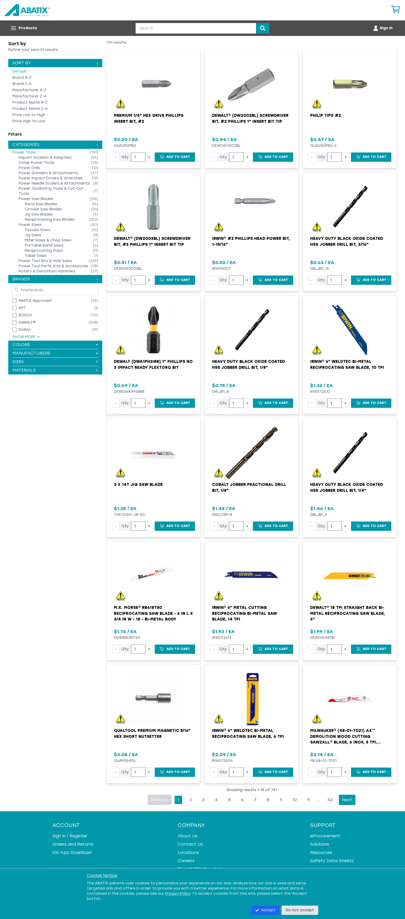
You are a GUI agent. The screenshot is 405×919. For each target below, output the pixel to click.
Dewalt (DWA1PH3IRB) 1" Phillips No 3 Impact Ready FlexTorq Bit (153, 364)
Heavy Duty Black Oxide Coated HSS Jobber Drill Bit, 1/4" (346, 487)
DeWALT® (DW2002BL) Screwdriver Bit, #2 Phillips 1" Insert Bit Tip (250, 118)
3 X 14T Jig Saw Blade (138, 484)
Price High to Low (28, 121)
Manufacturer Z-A (29, 96)
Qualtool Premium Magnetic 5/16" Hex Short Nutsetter (152, 733)
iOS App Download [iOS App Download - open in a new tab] (71, 852)
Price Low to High (28, 115)
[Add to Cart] (175, 157)
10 (295, 799)
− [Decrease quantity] (115, 157)
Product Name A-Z (30, 102)
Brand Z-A (22, 84)
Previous (159, 799)
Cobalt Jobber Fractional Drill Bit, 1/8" (249, 487)
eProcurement (325, 835)
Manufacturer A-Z (29, 90)
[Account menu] (383, 28)
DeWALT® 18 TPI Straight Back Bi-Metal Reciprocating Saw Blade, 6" (347, 613)
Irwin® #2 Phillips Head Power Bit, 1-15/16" (251, 241)
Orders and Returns (73, 844)
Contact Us (190, 844)
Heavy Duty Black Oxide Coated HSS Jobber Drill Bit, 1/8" (248, 364)
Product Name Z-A (30, 108)
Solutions (319, 844)
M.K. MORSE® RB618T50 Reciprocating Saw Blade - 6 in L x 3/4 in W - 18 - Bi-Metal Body (153, 613)
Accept (265, 910)
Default (19, 71)
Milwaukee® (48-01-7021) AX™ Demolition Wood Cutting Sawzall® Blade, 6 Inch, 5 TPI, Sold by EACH (343, 736)
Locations (188, 852)
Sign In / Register (69, 835)
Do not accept (300, 910)
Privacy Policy (177, 893)
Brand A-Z (22, 77)
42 (330, 799)
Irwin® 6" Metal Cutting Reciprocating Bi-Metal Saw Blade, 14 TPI (244, 613)
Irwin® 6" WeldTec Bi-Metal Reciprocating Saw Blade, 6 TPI (248, 733)
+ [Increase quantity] (149, 157)
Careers (186, 860)
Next (347, 799)
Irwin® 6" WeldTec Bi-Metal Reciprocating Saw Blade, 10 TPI (347, 364)
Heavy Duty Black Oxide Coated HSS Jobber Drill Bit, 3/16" (346, 241)
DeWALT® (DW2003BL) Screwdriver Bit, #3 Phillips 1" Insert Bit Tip (152, 241)
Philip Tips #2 (325, 115)
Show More (26, 337)
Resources (321, 852)
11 (308, 799)
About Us (188, 835)
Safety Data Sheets (332, 860)
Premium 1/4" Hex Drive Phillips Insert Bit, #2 (148, 118)
